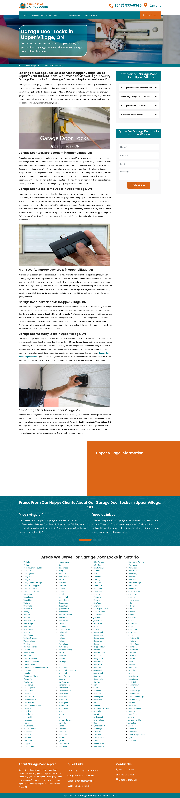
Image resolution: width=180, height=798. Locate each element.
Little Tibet (63, 746)
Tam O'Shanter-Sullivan (33, 705)
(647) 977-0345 (128, 5)
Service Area (91, 15)
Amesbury (132, 729)
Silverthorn (28, 737)
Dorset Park (133, 571)
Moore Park (63, 705)
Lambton (97, 582)
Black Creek (133, 679)
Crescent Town (134, 591)
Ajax (130, 737)
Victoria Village (29, 641)
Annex (130, 726)
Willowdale (28, 609)
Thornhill (27, 673)
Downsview (133, 565)
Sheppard (27, 743)
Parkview (62, 638)
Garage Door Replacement (80, 780)
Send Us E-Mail (126, 774)
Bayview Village (134, 699)
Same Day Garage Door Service (82, 770)
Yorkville (27, 562)
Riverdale (62, 585)
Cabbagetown (133, 644)
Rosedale (62, 574)
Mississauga (63, 708)
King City (96, 606)
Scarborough (64, 562)
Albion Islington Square (137, 734)
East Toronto (98, 737)
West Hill (27, 632)
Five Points (97, 699)
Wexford (27, 614)
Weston (27, 617)
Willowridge (28, 606)
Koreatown (97, 591)
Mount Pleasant (65, 691)
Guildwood (97, 670)
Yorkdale (27, 565)
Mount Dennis (64, 696)
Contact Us (74, 15)
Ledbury (96, 571)
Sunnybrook (28, 714)
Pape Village (63, 644)
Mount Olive (63, 693)
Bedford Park (133, 693)
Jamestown (97, 623)
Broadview (132, 655)
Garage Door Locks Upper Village (51, 65)
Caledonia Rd (133, 638)
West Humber (29, 629)
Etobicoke (97, 711)
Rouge (61, 571)
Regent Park (63, 597)
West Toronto (29, 620)
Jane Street (97, 620)
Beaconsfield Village (136, 696)
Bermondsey (133, 685)
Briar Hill (131, 658)
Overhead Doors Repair (78, 785)
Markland (62, 729)
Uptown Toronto (30, 647)
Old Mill (61, 652)
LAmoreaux (98, 588)
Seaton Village (29, 746)
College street (133, 600)
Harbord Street (99, 664)
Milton (61, 717)
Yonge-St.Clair (29, 576)
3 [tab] (99, 540)
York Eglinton (29, 574)
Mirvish (61, 711)
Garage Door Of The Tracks (80, 775)
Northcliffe (63, 667)
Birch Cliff (132, 682)
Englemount (98, 717)
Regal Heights (64, 600)
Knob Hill (96, 594)
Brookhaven (133, 650)
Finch (95, 702)
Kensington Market (100, 609)
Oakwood (62, 655)
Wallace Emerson (30, 638)
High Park (97, 655)
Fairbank (96, 705)
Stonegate (28, 720)
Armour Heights (134, 720)
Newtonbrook (64, 685)
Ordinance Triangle (66, 650)
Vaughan (27, 644)
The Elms (27, 693)
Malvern (62, 737)
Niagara (62, 679)
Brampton (132, 664)
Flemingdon (98, 696)
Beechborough (134, 691)
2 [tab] (94, 540)
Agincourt (132, 740)
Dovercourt (132, 568)
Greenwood (98, 673)
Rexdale (62, 594)
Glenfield (96, 682)
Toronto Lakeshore (31, 661)
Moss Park (63, 699)
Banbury (131, 711)
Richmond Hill (64, 591)
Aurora (131, 717)
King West (97, 603)
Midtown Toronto (66, 720)
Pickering (62, 626)
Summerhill (28, 717)
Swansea (27, 708)
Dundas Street (99, 743)
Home (24, 15)
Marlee (61, 726)
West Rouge (28, 623)
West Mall (27, 626)
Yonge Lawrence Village (33, 582)
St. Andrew (28, 731)
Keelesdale (97, 614)
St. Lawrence (29, 726)
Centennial (132, 629)
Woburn (27, 603)
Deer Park (132, 579)
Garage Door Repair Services (46, 15)
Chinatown (132, 623)
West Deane (28, 635)
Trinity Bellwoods (30, 658)
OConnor (62, 664)
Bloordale (132, 670)
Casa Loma (132, 632)
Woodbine (28, 600)
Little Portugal (99, 562)
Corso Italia (132, 594)
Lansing (96, 579)
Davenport (132, 585)
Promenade (63, 612)
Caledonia (132, 641)
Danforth (132, 588)
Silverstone (28, 740)
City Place (132, 617)
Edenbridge (97, 729)
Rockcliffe (62, 579)
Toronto (27, 650)
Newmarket (63, 688)
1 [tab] (85, 540)
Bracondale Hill (134, 667)
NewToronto (64, 682)
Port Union (63, 617)
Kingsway (97, 597)
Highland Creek (99, 652)
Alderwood (132, 731)
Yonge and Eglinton (31, 591)
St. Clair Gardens (30, 729)
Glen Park (97, 685)
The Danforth (29, 696)
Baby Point (132, 714)
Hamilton (97, 667)
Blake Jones (133, 676)
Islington (96, 626)
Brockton (132, 652)
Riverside (62, 582)
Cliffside (131, 603)
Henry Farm (98, 658)
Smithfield (27, 734)
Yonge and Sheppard (32, 585)
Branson (131, 661)
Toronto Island (29, 664)
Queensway (63, 603)
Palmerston (63, 647)
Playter (61, 623)
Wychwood (28, 594)
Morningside (63, 702)
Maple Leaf (63, 734)
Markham (62, 731)
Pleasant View (64, 620)
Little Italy (97, 565)
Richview (62, 588)
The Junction (28, 691)
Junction (96, 617)
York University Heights (33, 568)
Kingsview (97, 600)
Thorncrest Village (31, 676)
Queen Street (64, 609)
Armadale (132, 723)
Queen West (63, 606)
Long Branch (64, 743)
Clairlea (131, 614)
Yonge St (27, 579)
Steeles (26, 723)
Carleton (131, 635)
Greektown (97, 676)
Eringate (96, 714)
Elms (95, 723)
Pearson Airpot (64, 629)
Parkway (62, 635)
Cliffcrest (131, 606)
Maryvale (62, 723)
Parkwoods (63, 632)
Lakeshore (97, 585)
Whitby (26, 612)
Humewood (98, 632)
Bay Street (132, 705)
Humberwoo (98, 635)
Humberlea (97, 641)
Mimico (61, 714)
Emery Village (98, 720)
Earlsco (96, 740)
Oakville (62, 658)
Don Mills (132, 576)
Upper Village (30, 65)
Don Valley (132, 574)
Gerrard (96, 688)
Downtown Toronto (136, 562)
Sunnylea (27, 711)
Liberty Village (98, 568)
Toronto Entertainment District (36, 667)
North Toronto (64, 676)
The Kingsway (29, 688)
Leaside (96, 574)
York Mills (27, 571)
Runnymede (63, 568)
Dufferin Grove (99, 746)
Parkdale (62, 641)
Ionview (96, 629)
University (27, 655)
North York (63, 673)
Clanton (131, 609)
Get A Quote (150, 15)
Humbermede (98, 638)
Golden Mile (98, 679)
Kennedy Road (99, 612)
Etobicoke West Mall (101, 708)
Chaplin (131, 626)
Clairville (131, 612)
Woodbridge (28, 597)
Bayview (131, 702)
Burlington (132, 647)
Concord (131, 597)
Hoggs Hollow (99, 647)
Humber (96, 644)
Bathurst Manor (134, 708)
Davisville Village (134, 582)
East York (97, 734)
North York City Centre (67, 670)
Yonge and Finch (30, 588)
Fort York (97, 691)
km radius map (43, 468)
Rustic (61, 565)
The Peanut (28, 685)
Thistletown (28, 682)
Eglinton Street (99, 726)
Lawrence (97, 576)
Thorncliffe (28, 679)
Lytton (61, 740)
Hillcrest (96, 650)
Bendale (131, 688)
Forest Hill (97, 693)
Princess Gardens (65, 614)
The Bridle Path (30, 699)
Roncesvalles (64, 576)
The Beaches (29, 702)
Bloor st (131, 673)
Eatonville (97, 731)
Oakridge (62, 661)
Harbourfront (98, 661)
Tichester (27, 670)
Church (131, 620)
